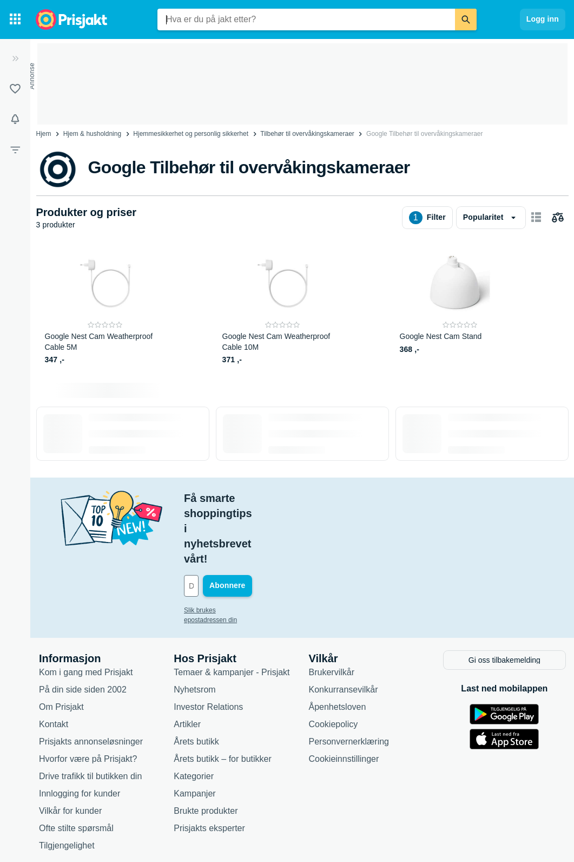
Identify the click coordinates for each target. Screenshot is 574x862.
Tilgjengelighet (67, 783)
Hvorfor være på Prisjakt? (88, 697)
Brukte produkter (205, 749)
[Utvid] (15, 58)
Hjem (43, 134)
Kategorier (194, 714)
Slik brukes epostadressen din (227, 549)
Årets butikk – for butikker (223, 697)
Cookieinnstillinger (344, 697)
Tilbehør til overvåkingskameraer (307, 134)
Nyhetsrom (194, 627)
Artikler (187, 662)
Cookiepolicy (333, 662)
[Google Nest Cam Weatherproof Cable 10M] (283, 306)
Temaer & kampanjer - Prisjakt (231, 610)
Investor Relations (208, 645)
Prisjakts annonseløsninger (91, 679)
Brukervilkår (331, 610)
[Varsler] (15, 119)
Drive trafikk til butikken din (90, 714)
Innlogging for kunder (79, 731)
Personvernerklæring (349, 679)
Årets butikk (196, 679)
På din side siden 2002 (83, 627)
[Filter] (15, 149)
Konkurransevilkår (343, 627)
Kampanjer (194, 731)
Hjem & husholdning (92, 134)
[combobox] (306, 19)
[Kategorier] (15, 19)
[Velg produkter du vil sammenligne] (558, 217)
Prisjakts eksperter (209, 766)
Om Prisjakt (61, 645)
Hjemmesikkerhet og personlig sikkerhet (190, 134)
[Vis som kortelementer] (536, 217)
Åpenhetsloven (337, 645)
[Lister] (15, 89)
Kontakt (53, 662)
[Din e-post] (257, 525)
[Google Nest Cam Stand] (460, 306)
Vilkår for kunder (70, 749)
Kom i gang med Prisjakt (86, 610)
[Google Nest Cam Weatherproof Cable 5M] (105, 306)
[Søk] (466, 19)
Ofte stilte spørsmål (76, 766)
